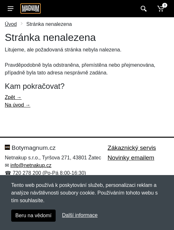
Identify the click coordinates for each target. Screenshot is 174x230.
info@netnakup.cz (30, 165)
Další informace (80, 215)
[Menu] (10, 8)
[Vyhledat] (142, 8)
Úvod (11, 24)
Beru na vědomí (33, 215)
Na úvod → (17, 105)
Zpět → (13, 97)
